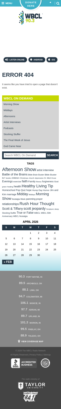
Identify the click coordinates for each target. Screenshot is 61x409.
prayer (39, 199)
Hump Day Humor (40, 190)
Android (36, 59)
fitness (38, 182)
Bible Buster (50, 174)
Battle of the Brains (14, 174)
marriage (11, 194)
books (8, 178)
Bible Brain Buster (36, 175)
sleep (56, 209)
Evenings (7, 181)
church (31, 178)
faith (25, 181)
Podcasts (9, 128)
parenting (31, 199)
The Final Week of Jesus (17, 140)
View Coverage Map (32, 342)
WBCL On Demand (18, 98)
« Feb (8, 261)
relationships (10, 204)
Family (31, 181)
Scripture (50, 209)
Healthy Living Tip (37, 186)
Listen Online (15, 59)
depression (39, 178)
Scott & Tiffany (12, 208)
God (56, 181)
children (15, 178)
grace (4, 187)
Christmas (24, 178)
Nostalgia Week (18, 199)
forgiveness (48, 181)
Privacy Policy (35, 355)
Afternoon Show (19, 169)
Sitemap (47, 355)
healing (10, 187)
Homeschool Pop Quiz (14, 190)
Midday (22, 194)
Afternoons (9, 116)
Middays (8, 110)
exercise (17, 181)
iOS (51, 59)
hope (29, 190)
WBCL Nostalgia (20, 216)
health (17, 186)
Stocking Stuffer (12, 134)
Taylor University (30, 386)
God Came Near (12, 146)
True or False (25, 212)
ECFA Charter (46, 363)
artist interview (45, 170)
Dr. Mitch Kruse (50, 178)
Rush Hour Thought (37, 203)
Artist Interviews (12, 122)
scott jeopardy (35, 208)
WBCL (37, 213)
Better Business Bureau (23, 363)
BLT (3, 178)
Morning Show (11, 104)
